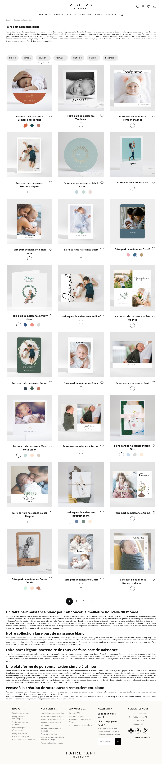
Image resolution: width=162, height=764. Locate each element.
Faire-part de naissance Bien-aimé (30, 251)
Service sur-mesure (21, 713)
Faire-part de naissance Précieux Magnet (29, 184)
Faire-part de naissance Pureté (132, 249)
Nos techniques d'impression (19, 728)
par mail (139, 724)
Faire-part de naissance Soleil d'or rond (81, 184)
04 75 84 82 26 (138, 720)
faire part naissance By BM (70, 644)
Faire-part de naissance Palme (29, 383)
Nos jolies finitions (20, 733)
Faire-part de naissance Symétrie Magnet (132, 581)
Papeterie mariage (49, 734)
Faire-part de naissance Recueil (81, 446)
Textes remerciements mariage (51, 729)
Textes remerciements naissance (51, 723)
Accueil (8, 20)
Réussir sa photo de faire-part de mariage (52, 738)
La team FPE (74, 713)
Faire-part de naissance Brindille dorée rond (29, 118)
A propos (111, 15)
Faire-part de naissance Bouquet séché (81, 514)
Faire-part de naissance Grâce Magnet (132, 318)
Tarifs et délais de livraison (20, 723)
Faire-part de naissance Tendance (81, 117)
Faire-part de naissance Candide (81, 316)
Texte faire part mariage (52, 716)
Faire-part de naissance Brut (132, 383)
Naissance (44, 15)
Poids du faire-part (20, 736)
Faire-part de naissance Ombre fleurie (29, 581)
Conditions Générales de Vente (80, 720)
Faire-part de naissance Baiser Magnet (29, 514)
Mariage (58, 15)
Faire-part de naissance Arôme (132, 512)
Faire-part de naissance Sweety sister (29, 317)
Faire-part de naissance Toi (132, 182)
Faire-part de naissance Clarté (81, 579)
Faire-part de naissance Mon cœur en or (29, 448)
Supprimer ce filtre (45, 63)
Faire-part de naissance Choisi (81, 383)
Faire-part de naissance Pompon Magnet (132, 118)
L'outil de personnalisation (52, 713)
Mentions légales (76, 716)
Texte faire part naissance (52, 719)
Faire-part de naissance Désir (81, 249)
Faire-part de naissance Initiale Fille (132, 447)
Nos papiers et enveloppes (18, 717)
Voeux (98, 15)
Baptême (72, 15)
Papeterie (85, 15)
